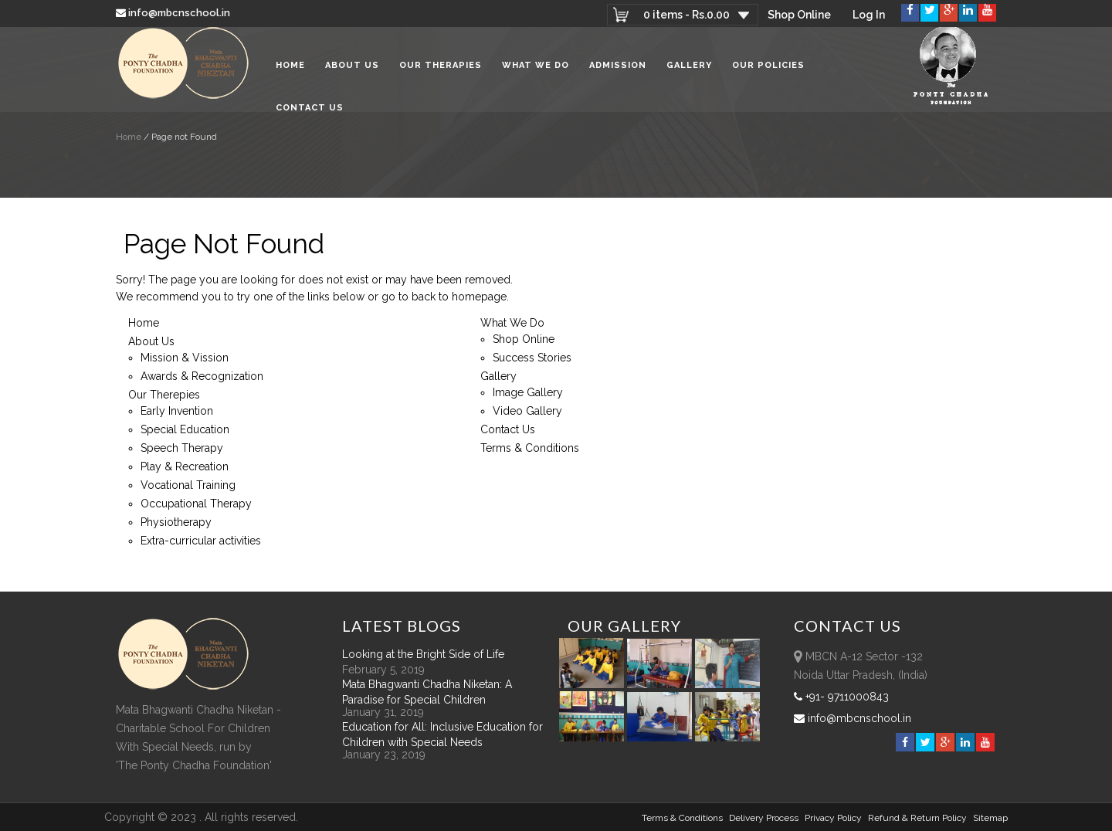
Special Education (185, 429)
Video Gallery (527, 411)
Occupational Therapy (196, 503)
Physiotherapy (176, 522)
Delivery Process (763, 817)
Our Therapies (440, 69)
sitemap (990, 817)
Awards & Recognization (202, 376)
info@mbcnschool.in (174, 13)
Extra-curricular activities (201, 540)
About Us (352, 69)
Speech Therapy (182, 448)
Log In (869, 14)
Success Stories (532, 357)
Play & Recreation (185, 466)
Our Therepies (164, 394)
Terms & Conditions (529, 448)
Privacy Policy (833, 817)
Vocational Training (188, 485)
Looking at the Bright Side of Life (423, 654)
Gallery (689, 69)
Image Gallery (528, 392)
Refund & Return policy (917, 817)
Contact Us (310, 112)
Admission (617, 69)
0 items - (685, 14)
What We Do (535, 69)
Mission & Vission (185, 357)
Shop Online (799, 14)
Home (290, 69)
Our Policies (768, 69)
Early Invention (177, 411)
